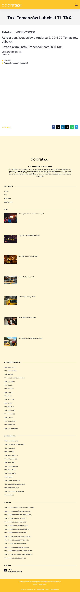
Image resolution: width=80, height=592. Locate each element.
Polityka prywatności (40, 584)
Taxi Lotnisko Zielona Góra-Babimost (18, 554)
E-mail (10, 569)
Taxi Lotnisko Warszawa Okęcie (16, 543)
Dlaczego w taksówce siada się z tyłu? (31, 214)
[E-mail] (5, 570)
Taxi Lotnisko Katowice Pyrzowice (17, 515)
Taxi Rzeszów (9, 410)
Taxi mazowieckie (11, 455)
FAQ (5, 195)
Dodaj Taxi (8, 202)
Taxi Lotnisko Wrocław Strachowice (18, 551)
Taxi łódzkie (9, 495)
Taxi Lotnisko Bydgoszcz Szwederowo (19, 507)
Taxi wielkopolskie (11, 488)
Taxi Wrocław (9, 425)
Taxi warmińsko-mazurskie (14, 484)
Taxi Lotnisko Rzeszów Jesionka (16, 529)
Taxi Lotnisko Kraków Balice (15, 518)
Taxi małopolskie (11, 459)
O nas (6, 191)
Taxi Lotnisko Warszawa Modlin (16, 540)
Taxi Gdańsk (8, 374)
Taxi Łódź (7, 396)
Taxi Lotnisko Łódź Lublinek (15, 558)
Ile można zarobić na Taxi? (27, 317)
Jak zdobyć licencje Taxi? (27, 297)
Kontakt (7, 198)
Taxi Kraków (9, 389)
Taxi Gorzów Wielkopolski (14, 378)
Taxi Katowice (9, 381)
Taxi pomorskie (10, 473)
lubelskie (7, 60)
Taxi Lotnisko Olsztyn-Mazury (16, 525)
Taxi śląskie (8, 477)
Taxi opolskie (9, 462)
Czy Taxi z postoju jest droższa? (29, 235)
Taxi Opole (8, 403)
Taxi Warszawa (10, 421)
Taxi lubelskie (9, 448)
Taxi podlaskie (9, 470)
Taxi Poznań (9, 407)
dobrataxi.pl (27, 581)
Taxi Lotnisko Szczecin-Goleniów (17, 536)
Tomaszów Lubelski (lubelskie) (16, 63)
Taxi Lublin (8, 392)
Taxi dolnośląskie (11, 441)
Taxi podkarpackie (11, 466)
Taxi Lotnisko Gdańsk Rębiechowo (17, 511)
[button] (76, 5)
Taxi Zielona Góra (11, 428)
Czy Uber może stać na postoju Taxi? (31, 338)
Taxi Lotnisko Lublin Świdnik (15, 522)
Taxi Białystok (10, 367)
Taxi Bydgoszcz (10, 371)
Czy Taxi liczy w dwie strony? (28, 256)
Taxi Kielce (8, 385)
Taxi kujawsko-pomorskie (14, 444)
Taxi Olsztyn (9, 399)
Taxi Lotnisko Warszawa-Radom (16, 547)
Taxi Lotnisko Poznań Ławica (15, 533)
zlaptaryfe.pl (56, 581)
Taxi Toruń (8, 417)
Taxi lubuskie (9, 452)
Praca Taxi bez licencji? (26, 277)
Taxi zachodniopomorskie (14, 491)
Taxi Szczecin (9, 414)
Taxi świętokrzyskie (12, 480)
